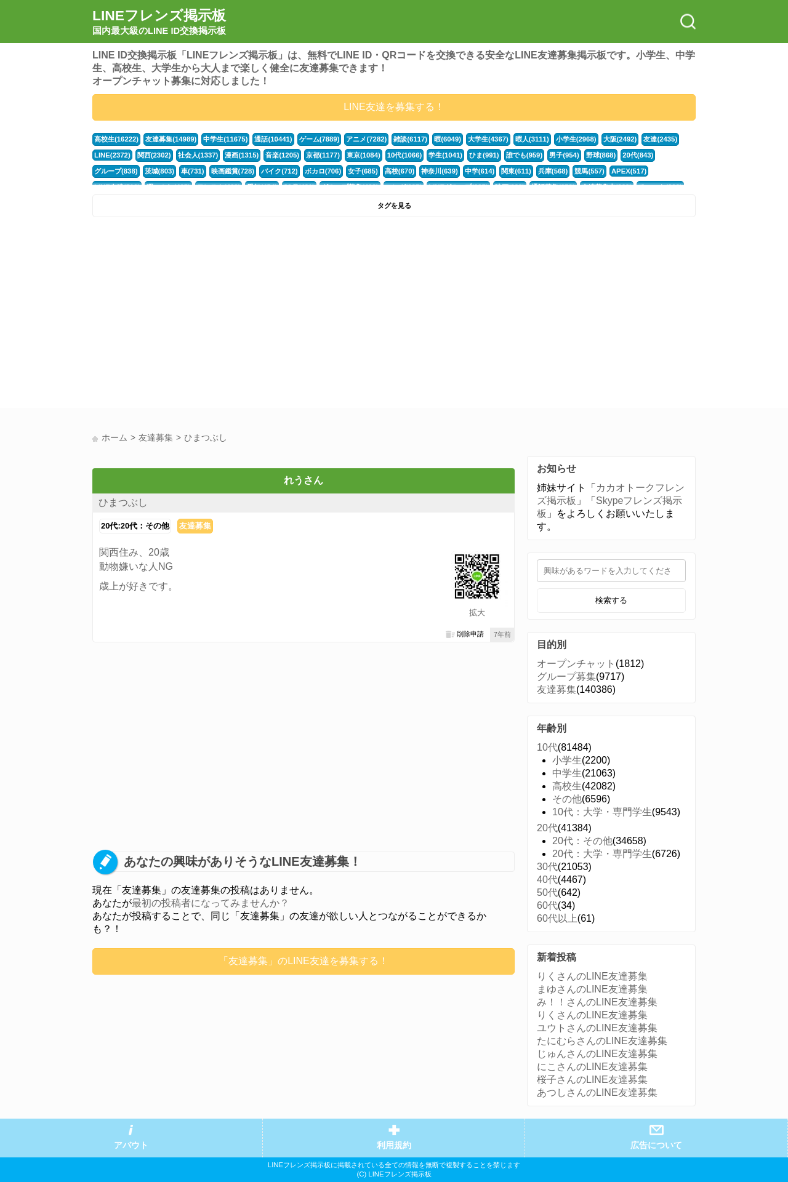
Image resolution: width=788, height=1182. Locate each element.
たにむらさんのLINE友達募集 (602, 1041)
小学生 (567, 760)
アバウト (131, 1145)
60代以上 (557, 918)
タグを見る (394, 205)
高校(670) (400, 171)
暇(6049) (447, 139)
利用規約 (394, 1145)
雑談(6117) (410, 139)
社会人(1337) (198, 155)
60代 (547, 905)
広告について (656, 1145)
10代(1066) (404, 155)
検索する (611, 600)
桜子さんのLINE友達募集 (592, 1079)
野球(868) (601, 155)
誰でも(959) (524, 155)
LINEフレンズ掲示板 (159, 22)
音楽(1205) (282, 155)
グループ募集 (566, 676)
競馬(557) (589, 171)
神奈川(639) (439, 171)
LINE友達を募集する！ (394, 107)
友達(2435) (660, 139)
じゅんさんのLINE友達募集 (597, 1053)
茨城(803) (160, 171)
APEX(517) (628, 171)
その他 (567, 799)
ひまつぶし (123, 502)
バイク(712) (279, 171)
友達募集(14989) (170, 139)
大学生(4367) (488, 139)
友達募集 (195, 525)
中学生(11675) (225, 139)
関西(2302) (154, 155)
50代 (547, 892)
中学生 (567, 773)
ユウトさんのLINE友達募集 (597, 1028)
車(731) (192, 171)
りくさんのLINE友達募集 (592, 976)
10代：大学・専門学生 (602, 812)
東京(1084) (363, 155)
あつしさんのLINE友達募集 (597, 1092)
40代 (547, 879)
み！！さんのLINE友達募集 (597, 1002)
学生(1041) (445, 155)
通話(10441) (273, 139)
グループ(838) (116, 171)
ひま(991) (484, 155)
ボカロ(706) (323, 171)
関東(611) (516, 171)
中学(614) (480, 171)
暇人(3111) (532, 139)
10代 (547, 747)
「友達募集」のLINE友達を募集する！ (303, 961)
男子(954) (564, 155)
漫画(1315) (242, 155)
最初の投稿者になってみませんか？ (210, 903)
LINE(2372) (112, 155)
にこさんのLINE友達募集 (592, 1066)
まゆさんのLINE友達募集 (592, 989)
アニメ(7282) (366, 139)
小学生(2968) (576, 139)
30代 (547, 866)
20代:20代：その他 (135, 525)
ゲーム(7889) (319, 139)
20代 (547, 828)
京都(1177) (323, 155)
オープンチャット (576, 663)
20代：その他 (582, 841)
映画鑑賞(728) (233, 171)
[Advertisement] (241, 316)
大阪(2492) (620, 139)
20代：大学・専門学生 (602, 854)
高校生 (567, 786)
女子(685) (363, 171)
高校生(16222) (116, 139)
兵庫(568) (553, 171)
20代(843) (637, 155)
